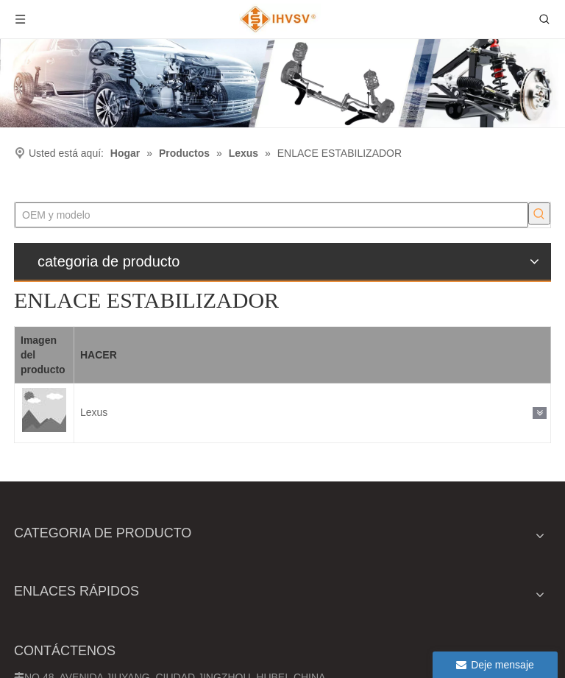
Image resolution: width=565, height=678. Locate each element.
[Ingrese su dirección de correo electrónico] (447, 587)
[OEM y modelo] (65, 213)
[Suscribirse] (532, 586)
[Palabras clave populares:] (126, 213)
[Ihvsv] (282, 83)
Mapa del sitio (99, 666)
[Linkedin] (541, 650)
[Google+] (514, 650)
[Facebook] (486, 650)
